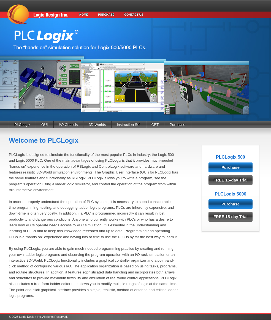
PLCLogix (22, 125)
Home (83, 14)
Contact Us (133, 14)
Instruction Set (128, 125)
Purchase (106, 14)
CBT (155, 125)
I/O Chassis (68, 125)
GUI (44, 125)
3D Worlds (97, 125)
